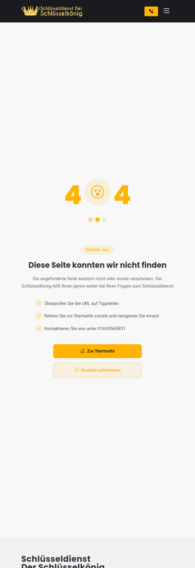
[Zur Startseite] (52, 11)
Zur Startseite (97, 351)
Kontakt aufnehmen (97, 370)
